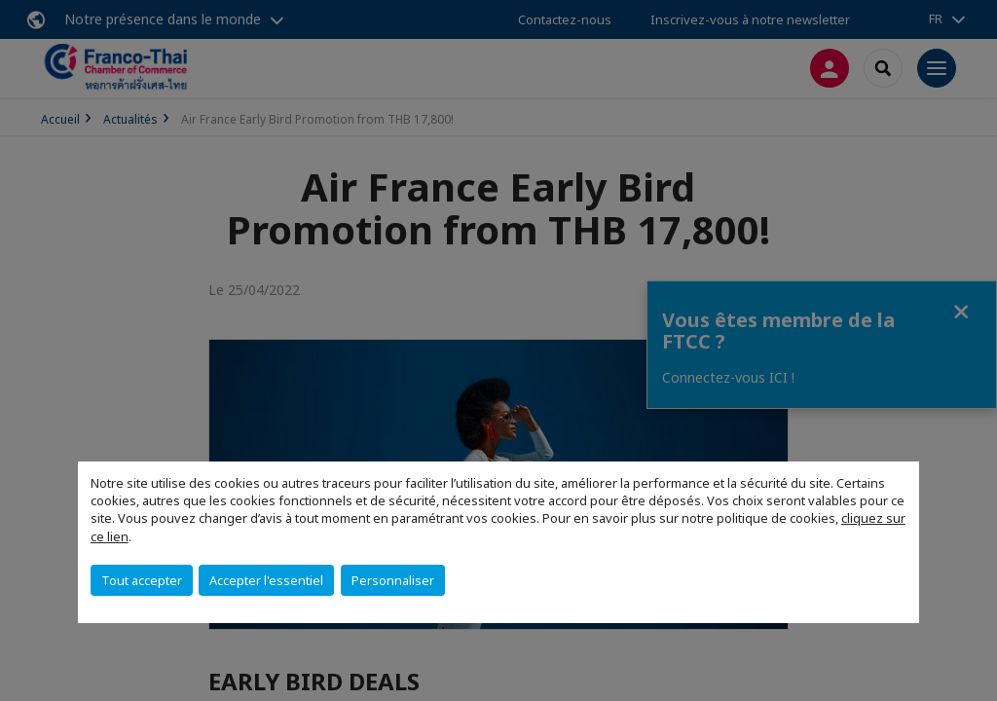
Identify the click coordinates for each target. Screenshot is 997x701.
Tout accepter (141, 580)
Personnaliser (392, 580)
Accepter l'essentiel (266, 580)
